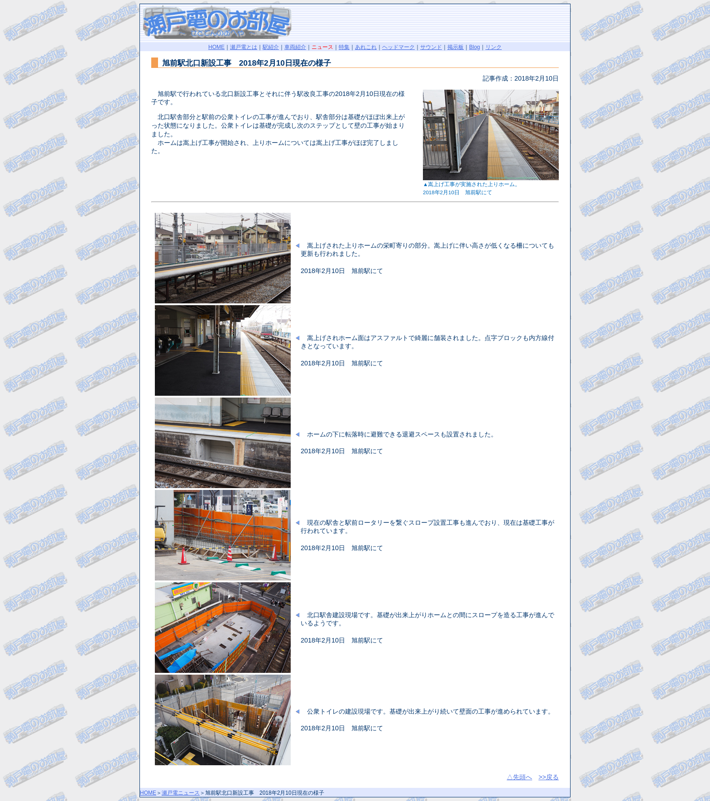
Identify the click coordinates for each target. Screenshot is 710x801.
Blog (474, 47)
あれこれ (366, 47)
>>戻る (548, 777)
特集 (344, 47)
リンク (493, 47)
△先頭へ (519, 777)
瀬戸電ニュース (181, 793)
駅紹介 (271, 47)
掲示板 (455, 47)
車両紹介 (295, 47)
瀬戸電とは (243, 47)
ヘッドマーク (398, 47)
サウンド (431, 47)
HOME (216, 47)
